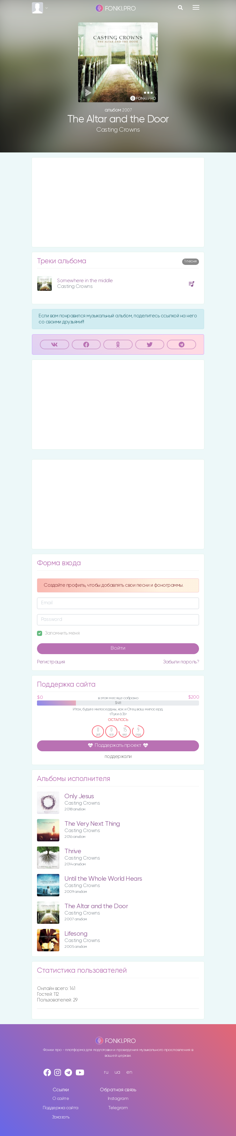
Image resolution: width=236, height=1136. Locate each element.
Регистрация (51, 662)
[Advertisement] (118, 202)
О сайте (60, 1098)
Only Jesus (79, 796)
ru (106, 1072)
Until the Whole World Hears (103, 879)
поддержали (118, 757)
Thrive (72, 851)
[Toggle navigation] (196, 7)
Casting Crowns (118, 130)
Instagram (118, 1098)
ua (117, 1072)
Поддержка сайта (60, 1108)
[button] (148, 92)
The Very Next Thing (92, 824)
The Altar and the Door (96, 906)
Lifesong (75, 934)
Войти (118, 648)
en (129, 1072)
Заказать (61, 1117)
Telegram (118, 1108)
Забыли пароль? (181, 662)
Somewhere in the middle (85, 280)
